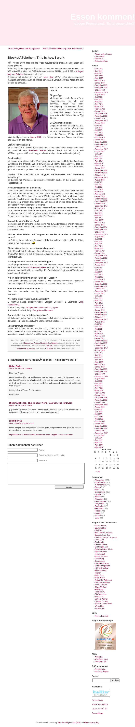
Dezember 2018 (101, 114)
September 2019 (101, 92)
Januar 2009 (99, 395)
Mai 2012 (98, 301)
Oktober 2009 (100, 374)
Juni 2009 (98, 383)
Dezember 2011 (101, 312)
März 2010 (99, 362)
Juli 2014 (98, 239)
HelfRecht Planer (37, 150)
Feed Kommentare (102, 672)
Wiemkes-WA (63, 723)
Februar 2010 (100, 364)
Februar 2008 (100, 421)
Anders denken (100, 526)
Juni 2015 (98, 213)
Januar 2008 (99, 424)
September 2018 (101, 121)
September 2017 (101, 149)
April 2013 (99, 275)
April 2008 (99, 417)
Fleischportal (100, 554)
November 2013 (101, 258)
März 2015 (99, 220)
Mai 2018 (98, 130)
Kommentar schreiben (26, 348)
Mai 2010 (98, 357)
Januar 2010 (99, 367)
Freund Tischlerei (101, 556)
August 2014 (99, 237)
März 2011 (99, 334)
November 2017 (101, 144)
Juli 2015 (98, 211)
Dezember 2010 (101, 341)
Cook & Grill (99, 540)
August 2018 (99, 123)
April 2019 (99, 104)
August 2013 (99, 265)
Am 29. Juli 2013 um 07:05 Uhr (20, 405)
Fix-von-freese (97, 700)
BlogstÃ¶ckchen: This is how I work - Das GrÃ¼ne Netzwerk (40, 403)
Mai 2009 (98, 386)
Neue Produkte (100, 501)
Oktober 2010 (100, 346)
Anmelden (99, 657)
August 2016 (99, 180)
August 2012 (99, 293)
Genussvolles (100, 492)
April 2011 (99, 331)
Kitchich (98, 573)
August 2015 (99, 208)
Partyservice (99, 504)
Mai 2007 (98, 443)
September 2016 (101, 177)
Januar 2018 (99, 140)
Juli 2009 (98, 381)
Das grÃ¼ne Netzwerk (42, 310)
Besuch (98, 487)
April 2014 (99, 246)
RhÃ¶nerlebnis (100, 594)
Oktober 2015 (100, 204)
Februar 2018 (100, 137)
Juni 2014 (98, 241)
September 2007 (101, 433)
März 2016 (99, 192)
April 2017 (99, 161)
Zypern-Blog (99, 608)
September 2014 (101, 234)
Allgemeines (28, 343)
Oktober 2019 (100, 90)
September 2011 (101, 319)
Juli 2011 (98, 324)
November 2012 (101, 286)
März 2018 (99, 135)
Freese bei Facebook (100, 704)
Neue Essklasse (101, 585)
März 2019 (99, 107)
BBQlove (98, 530)
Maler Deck (99, 575)
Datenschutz (99, 56)
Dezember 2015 (101, 199)
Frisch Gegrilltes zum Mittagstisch (24, 48)
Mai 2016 (98, 187)
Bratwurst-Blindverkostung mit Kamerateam (62, 48)
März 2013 (99, 277)
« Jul (98, 471)
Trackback (49, 348)
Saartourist (99, 597)
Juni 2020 (98, 71)
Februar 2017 (100, 166)
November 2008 (101, 400)
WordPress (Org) (101, 659)
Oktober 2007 (100, 431)
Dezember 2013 (101, 256)
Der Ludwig (99, 542)
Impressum (99, 59)
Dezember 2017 (101, 142)
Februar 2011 (100, 336)
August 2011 (99, 322)
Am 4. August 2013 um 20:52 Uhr (21, 423)
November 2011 (101, 315)
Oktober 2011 (100, 317)
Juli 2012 (98, 296)
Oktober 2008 (100, 402)
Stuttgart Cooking (101, 601)
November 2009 (101, 372)
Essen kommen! (102, 16)
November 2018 (101, 116)
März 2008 (99, 419)
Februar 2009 (100, 393)
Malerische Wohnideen (103, 580)
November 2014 (101, 230)
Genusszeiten (100, 561)
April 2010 (99, 360)
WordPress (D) (100, 662)
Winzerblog (99, 606)
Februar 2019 (100, 109)
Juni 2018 (98, 128)
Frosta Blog (99, 559)
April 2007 (99, 445)
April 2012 (99, 303)
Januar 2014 (99, 253)
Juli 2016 (98, 182)
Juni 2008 (98, 412)
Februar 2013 (100, 279)
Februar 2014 (100, 251)
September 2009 (101, 376)
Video (97, 518)
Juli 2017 (98, 154)
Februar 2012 (100, 308)
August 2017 (99, 151)
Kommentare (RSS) (91, 723)
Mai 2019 (98, 102)
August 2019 (99, 95)
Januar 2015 (99, 225)
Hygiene (98, 494)
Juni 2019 (98, 99)
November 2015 (101, 201)
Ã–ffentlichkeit (51, 343)
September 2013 (101, 263)
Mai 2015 (98, 215)
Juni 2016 (98, 185)
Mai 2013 (98, 272)
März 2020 (99, 78)
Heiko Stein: (48, 77)
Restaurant (99, 508)
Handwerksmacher (102, 563)
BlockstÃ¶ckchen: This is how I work (36, 57)
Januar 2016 (99, 196)
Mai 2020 (98, 73)
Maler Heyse (99, 578)
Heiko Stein (15, 366)
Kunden (98, 497)
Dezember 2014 (101, 227)
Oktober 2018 (100, 118)
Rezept (97, 511)
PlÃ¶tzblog (99, 589)
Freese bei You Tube (99, 709)
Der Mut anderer (101, 544)
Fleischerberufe (101, 552)
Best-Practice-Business (103, 533)
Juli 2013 (98, 267)
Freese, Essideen (101, 616)
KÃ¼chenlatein (100, 570)
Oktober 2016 (100, 175)
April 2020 (99, 76)
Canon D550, (36, 137)
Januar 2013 (99, 282)
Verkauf (98, 516)
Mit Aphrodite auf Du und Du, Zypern (42, 307)
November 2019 (101, 88)
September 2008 (101, 405)
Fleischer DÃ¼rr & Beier (104, 549)
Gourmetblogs (97, 713)
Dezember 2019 (101, 85)
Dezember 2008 (101, 398)
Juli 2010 (98, 353)
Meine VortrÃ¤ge (101, 61)
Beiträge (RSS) (74, 723)
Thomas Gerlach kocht (103, 604)
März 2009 (99, 390)
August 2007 (99, 435)
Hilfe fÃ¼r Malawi (101, 568)
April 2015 (99, 218)
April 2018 (99, 133)
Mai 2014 (98, 244)
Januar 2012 (99, 310)
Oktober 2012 (100, 289)
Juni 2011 (98, 327)
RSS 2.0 (49, 346)
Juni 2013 (98, 270)
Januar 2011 (99, 338)
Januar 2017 (99, 168)
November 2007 (101, 428)
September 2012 (101, 291)
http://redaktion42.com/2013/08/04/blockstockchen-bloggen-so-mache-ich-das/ (41, 435)
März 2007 (99, 447)
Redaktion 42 (100, 592)
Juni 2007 (98, 440)
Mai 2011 (98, 329)
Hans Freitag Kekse (102, 566)
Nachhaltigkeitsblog (102, 582)
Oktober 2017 (100, 147)
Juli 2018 (98, 125)
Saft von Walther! (101, 599)
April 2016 (99, 189)
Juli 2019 (98, 97)
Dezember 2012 (101, 284)
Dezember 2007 (101, 426)
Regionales (99, 506)
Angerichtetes (39, 343)
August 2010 (99, 350)
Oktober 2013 (100, 260)
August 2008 (99, 407)
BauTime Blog (100, 528)
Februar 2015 (100, 222)
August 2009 (99, 379)
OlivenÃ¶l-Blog (100, 587)
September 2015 (101, 206)
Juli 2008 (98, 409)
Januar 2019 (99, 111)
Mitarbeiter (99, 499)
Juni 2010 (98, 355)
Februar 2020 (100, 80)
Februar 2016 (100, 194)
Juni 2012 (98, 298)
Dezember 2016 (101, 170)
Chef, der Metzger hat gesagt (106, 537)
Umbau (97, 513)
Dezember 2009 (101, 369)
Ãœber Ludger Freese (103, 54)
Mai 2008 (98, 414)
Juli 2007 (98, 438)
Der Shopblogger (101, 547)
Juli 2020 (98, 69)
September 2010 (101, 348)
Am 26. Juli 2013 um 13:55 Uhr (20, 369)
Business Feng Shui (102, 535)
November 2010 (101, 343)
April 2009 (99, 388)
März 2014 (99, 248)
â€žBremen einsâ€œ (36, 267)
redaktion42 (15, 421)
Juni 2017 (98, 156)
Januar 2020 (99, 83)
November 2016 (101, 173)
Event (97, 490)
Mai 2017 (98, 159)
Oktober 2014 (100, 232)
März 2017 (99, 163)
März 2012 (99, 305)
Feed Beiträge (100, 669)
